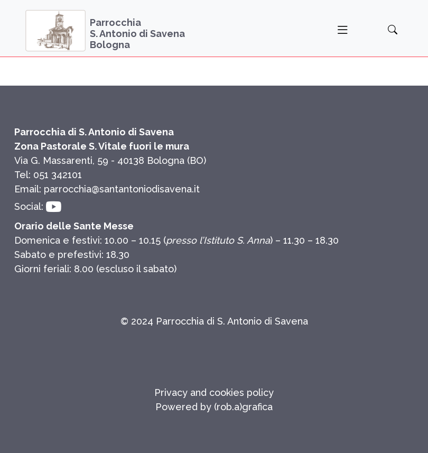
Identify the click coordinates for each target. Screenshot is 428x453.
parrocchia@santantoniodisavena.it (122, 189)
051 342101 (57, 174)
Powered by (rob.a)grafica (214, 406)
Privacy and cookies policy (214, 392)
